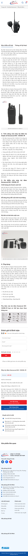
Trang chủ (3, 7)
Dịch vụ (3, 510)
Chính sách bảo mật (20, 506)
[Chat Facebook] (6, 461)
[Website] (2, 461)
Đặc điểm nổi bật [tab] (7, 45)
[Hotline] (14, 474)
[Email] (14, 479)
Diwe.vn (16, 554)
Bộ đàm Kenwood (11, 7)
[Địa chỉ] (14, 471)
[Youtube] (10, 461)
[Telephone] (14, 475)
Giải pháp (3, 508)
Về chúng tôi (4, 503)
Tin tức (3, 513)
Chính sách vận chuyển (20, 512)
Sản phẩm (3, 506)
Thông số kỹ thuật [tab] (21, 45)
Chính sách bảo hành (20, 503)
